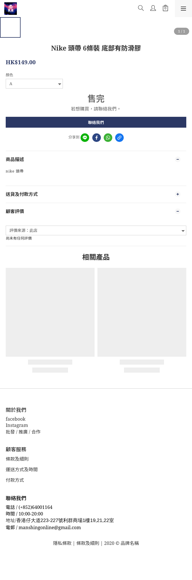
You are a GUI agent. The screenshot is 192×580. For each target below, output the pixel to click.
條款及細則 (17, 459)
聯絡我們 (96, 122)
